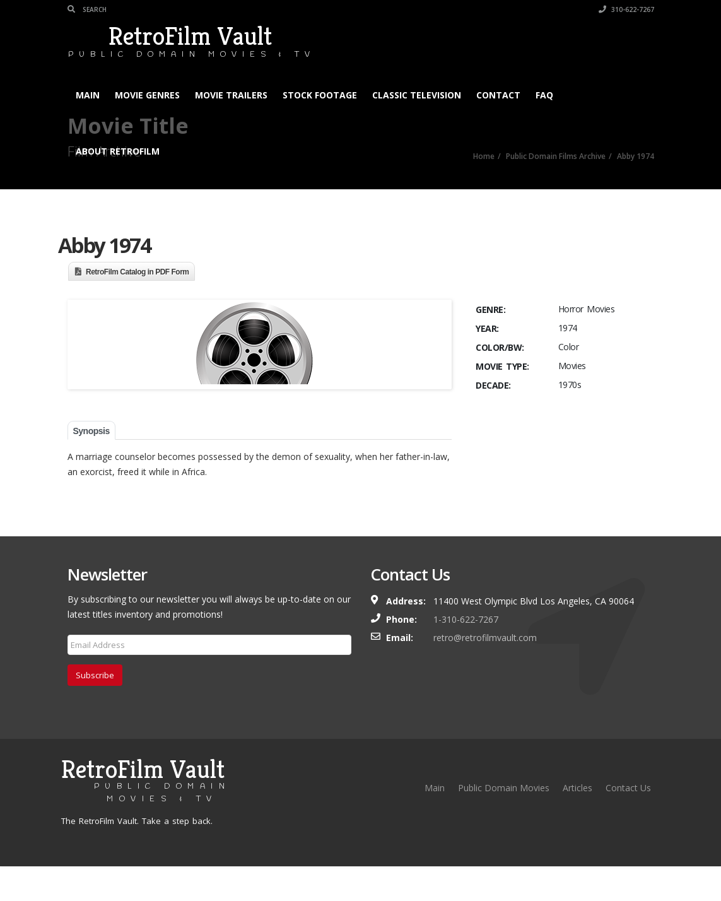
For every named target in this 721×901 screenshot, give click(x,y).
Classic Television (416, 95)
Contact (498, 95)
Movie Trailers (231, 95)
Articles (577, 822)
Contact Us (628, 822)
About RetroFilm (118, 151)
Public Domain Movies (503, 822)
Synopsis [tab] (91, 466)
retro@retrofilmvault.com (485, 672)
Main (88, 95)
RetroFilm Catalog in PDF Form (137, 272)
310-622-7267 (626, 9)
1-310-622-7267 (465, 654)
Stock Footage (320, 95)
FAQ (544, 95)
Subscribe (95, 710)
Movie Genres (147, 95)
